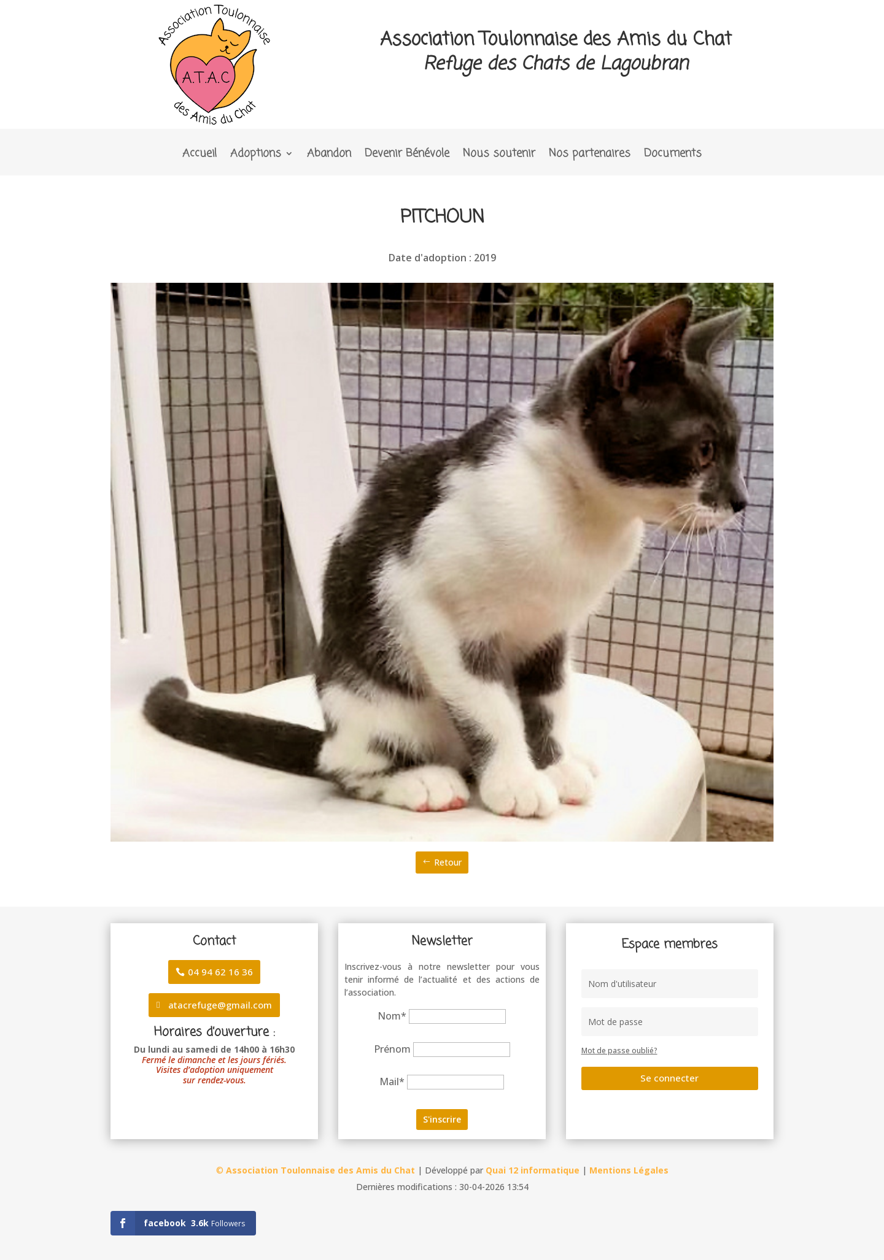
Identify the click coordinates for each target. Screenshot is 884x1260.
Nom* (392, 1016)
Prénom (392, 1049)
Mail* (392, 1081)
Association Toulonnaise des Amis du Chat (320, 1170)
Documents (673, 155)
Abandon (329, 155)
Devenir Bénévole (407, 155)
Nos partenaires (589, 155)
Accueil (199, 155)
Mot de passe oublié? (619, 1050)
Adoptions (255, 155)
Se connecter (669, 1078)
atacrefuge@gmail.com (220, 1005)
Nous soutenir (499, 155)
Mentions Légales (629, 1170)
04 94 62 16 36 (220, 972)
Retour (448, 862)
